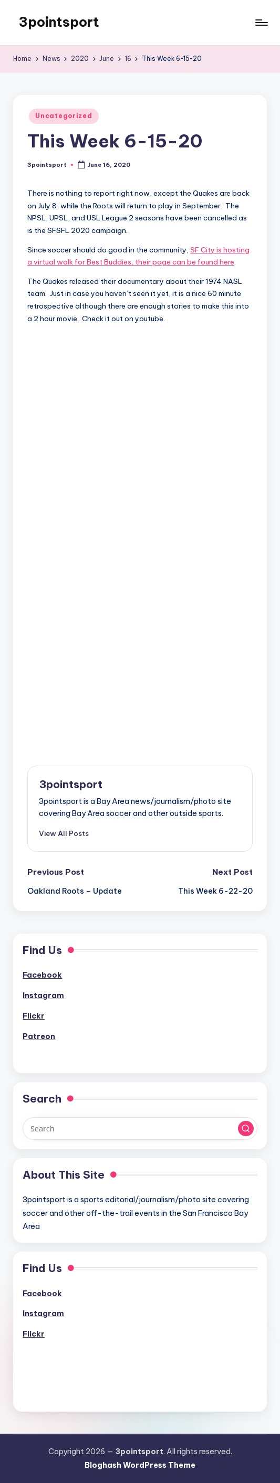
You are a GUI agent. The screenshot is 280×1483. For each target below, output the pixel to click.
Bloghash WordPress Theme (140, 1465)
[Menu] (260, 22)
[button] (64, 833)
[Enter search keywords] (140, 1128)
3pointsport (58, 22)
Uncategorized (63, 116)
